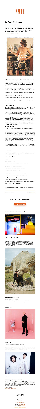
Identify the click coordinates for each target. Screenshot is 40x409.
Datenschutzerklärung (22, 407)
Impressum (16, 407)
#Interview (16, 299)
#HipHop (19, 344)
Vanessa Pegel (9, 33)
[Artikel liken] (31, 192)
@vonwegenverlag (22, 404)
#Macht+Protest (12, 344)
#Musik (9, 344)
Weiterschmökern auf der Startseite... (11, 388)
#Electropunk (10, 299)
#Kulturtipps (6, 299)
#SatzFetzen (13, 299)
